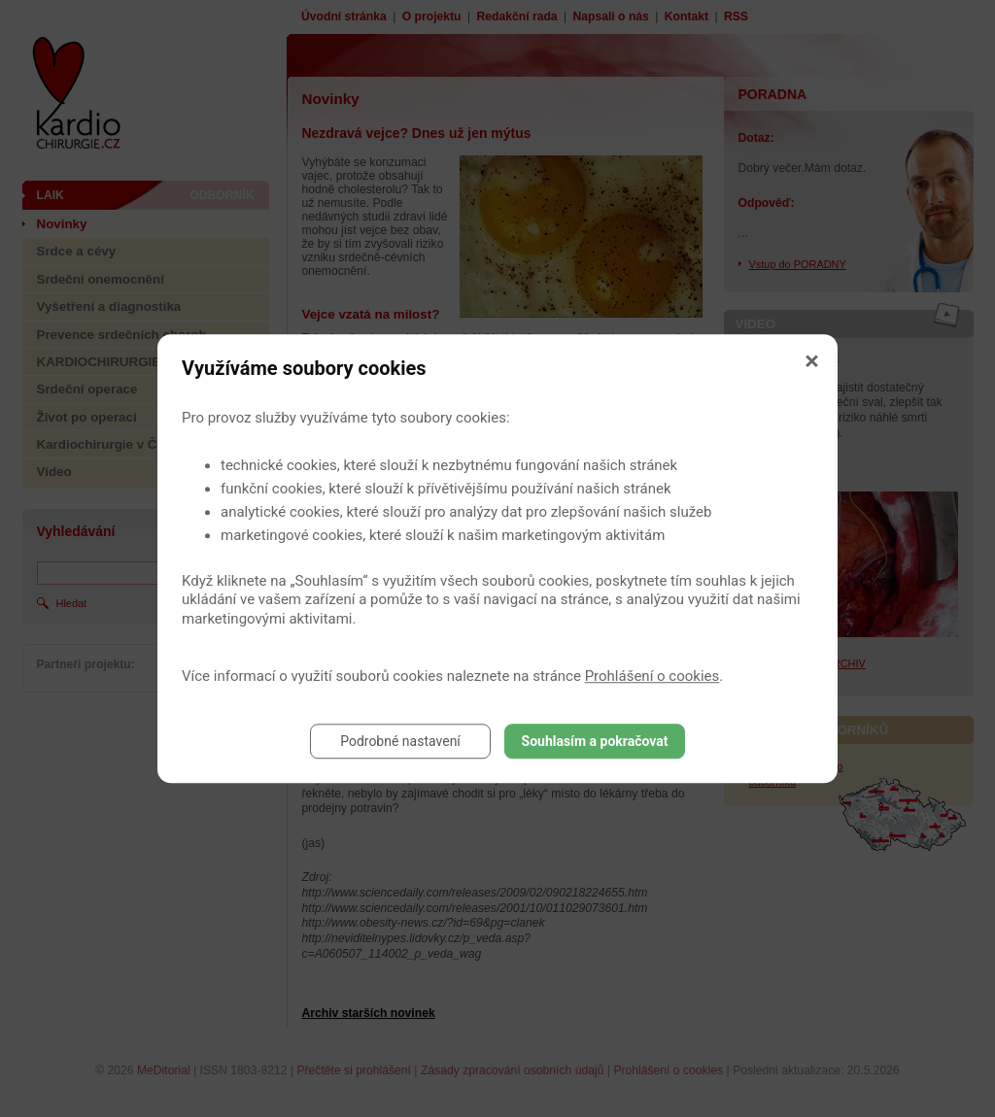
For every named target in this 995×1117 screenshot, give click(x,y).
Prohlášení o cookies (652, 676)
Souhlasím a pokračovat (595, 741)
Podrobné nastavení (400, 741)
